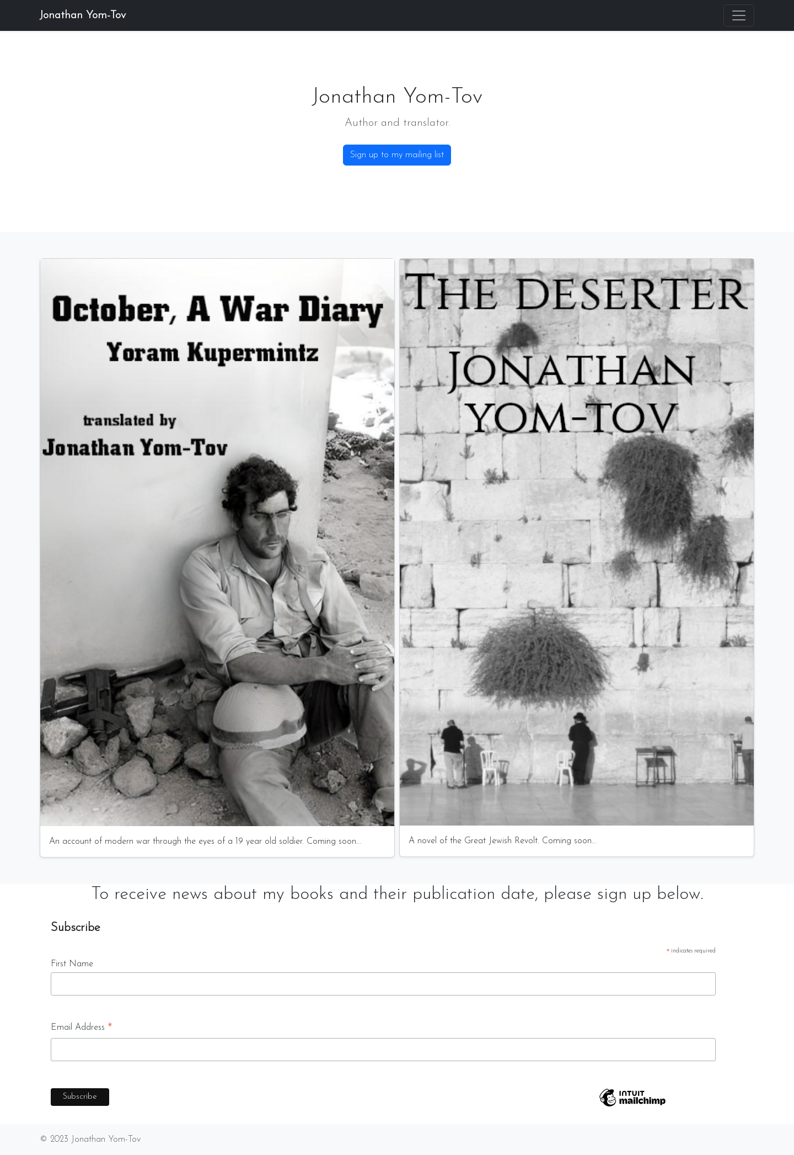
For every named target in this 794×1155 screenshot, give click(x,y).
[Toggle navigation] (738, 15)
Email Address (81, 1029)
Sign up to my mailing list (397, 155)
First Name (72, 964)
